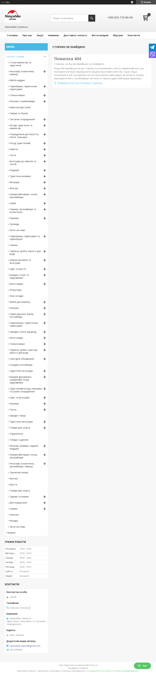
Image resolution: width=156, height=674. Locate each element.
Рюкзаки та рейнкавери (22, 101)
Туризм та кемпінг (19, 496)
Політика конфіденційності (126, 671)
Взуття (13, 484)
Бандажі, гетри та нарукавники (19, 276)
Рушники (14, 218)
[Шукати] (91, 18)
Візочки (14, 478)
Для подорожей (18, 502)
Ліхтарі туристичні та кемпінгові (21, 127)
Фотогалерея (100, 35)
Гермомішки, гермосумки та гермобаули (25, 238)
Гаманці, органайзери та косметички (23, 211)
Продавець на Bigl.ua (78, 668)
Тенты (13, 409)
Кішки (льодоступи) (20, 107)
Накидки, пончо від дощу (23, 331)
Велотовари (16, 283)
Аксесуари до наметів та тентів (23, 163)
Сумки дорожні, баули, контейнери (22, 315)
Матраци (14, 182)
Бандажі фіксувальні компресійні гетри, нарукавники (20, 379)
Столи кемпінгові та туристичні (20, 64)
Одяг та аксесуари (19, 397)
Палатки (14, 514)
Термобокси (16, 433)
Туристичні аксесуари (21, 370)
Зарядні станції (18, 415)
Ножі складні (16, 295)
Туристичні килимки (20, 176)
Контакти (134, 35)
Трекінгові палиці (19, 472)
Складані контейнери (21, 364)
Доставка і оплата (75, 35)
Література (15, 289)
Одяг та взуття (18, 268)
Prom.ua (94, 665)
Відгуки (118, 35)
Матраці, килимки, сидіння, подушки (24, 447)
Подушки (14, 170)
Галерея (10, 532)
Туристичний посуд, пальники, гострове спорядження (26, 390)
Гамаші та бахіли (19, 113)
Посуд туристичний (20, 143)
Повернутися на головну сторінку (79, 83)
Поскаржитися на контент (99, 671)
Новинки (53, 35)
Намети (14, 149)
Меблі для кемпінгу (20, 301)
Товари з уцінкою (19, 439)
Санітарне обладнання (22, 358)
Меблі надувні (17, 80)
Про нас (27, 35)
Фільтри (14, 188)
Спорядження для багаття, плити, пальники (24, 136)
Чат (142, 665)
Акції (40, 35)
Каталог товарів (15, 56)
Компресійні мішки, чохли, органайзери (24, 196)
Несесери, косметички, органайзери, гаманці (22, 465)
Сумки (13, 203)
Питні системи (17, 230)
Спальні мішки (17, 95)
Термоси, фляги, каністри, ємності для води (24, 351)
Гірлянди (14, 224)
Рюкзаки (14, 307)
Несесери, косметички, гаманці (22, 73)
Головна (12, 35)
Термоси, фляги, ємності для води (25, 252)
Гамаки (13, 245)
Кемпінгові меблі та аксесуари (20, 261)
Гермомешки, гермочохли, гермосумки (24, 324)
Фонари (14, 520)
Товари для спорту (20, 427)
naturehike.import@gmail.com (25, 645)
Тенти (13, 155)
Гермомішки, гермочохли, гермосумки (23, 88)
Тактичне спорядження (22, 119)
